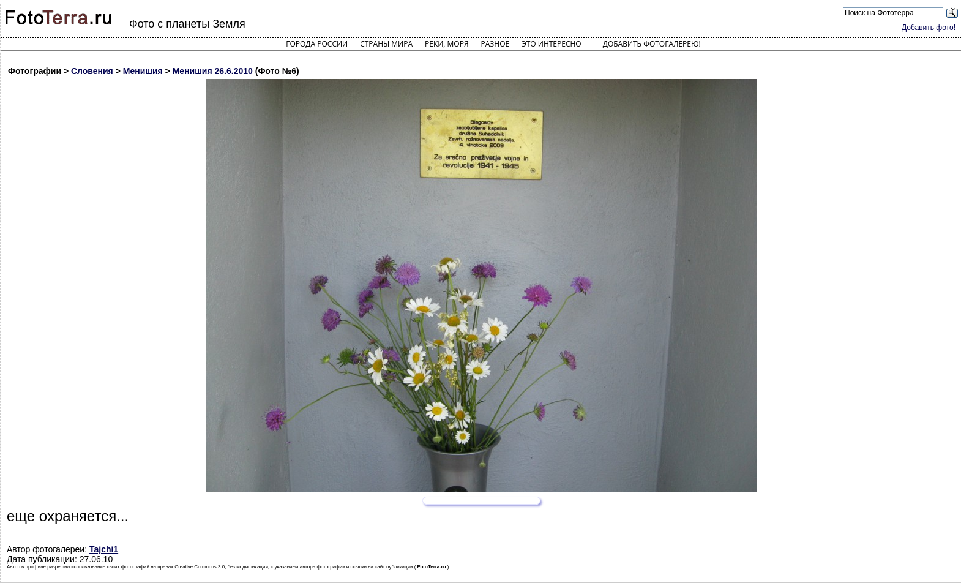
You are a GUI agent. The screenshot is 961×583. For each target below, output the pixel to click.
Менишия (143, 71)
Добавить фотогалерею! (652, 44)
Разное (495, 44)
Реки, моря (446, 44)
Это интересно (551, 44)
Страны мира (386, 44)
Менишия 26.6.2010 (213, 71)
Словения (92, 71)
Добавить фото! (928, 27)
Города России (317, 44)
